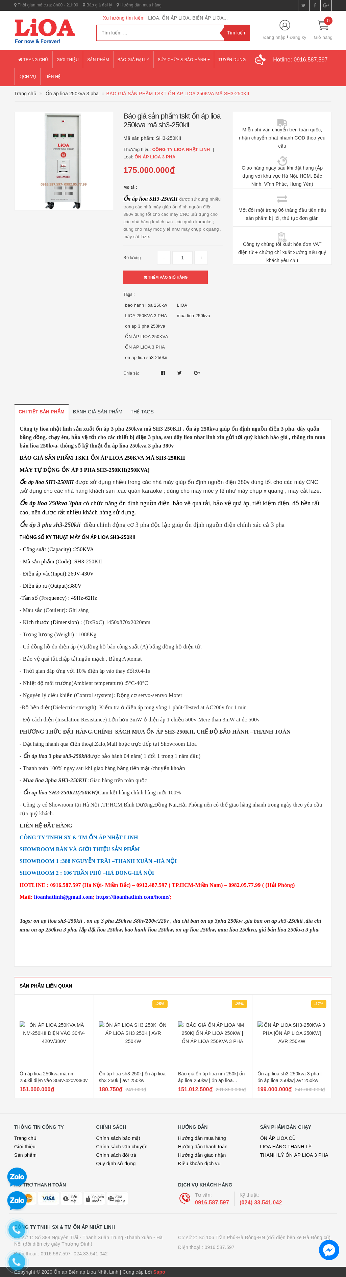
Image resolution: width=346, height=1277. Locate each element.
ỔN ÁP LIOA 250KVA (146, 336)
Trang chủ (33, 59)
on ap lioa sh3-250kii (146, 357)
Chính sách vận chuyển (122, 1146)
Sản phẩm (98, 59)
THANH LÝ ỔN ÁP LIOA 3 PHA (294, 1155)
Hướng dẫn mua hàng (139, 5)
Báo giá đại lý (97, 5)
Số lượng (132, 257)
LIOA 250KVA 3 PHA (146, 315)
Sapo (159, 1272)
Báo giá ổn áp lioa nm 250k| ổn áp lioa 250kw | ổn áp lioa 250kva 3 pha (211, 1080)
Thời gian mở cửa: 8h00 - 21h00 (46, 5)
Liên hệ (52, 76)
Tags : (129, 294)
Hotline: (300, 59)
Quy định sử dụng (116, 1163)
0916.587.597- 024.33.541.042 (74, 1253)
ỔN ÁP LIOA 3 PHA (145, 347)
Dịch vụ (27, 76)
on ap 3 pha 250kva (145, 326)
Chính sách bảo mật (118, 1138)
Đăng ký (298, 37)
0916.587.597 (212, 1202)
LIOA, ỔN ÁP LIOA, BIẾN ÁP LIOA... (188, 18)
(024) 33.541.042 (261, 1202)
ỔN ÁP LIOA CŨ (278, 1138)
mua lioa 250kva (193, 315)
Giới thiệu (68, 59)
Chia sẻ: (131, 373)
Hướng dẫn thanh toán (202, 1146)
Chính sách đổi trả (116, 1155)
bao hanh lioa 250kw (146, 305)
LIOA (182, 305)
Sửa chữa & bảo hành (184, 59)
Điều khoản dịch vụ (199, 1163)
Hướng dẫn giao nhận (202, 1155)
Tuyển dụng (232, 59)
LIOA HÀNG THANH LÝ (286, 1146)
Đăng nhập (274, 37)
